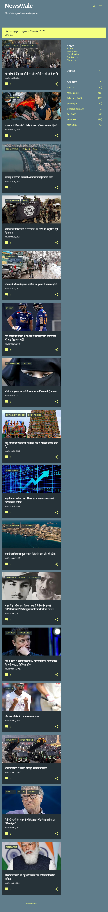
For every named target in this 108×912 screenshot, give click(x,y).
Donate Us (72, 51)
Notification (73, 54)
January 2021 (74, 103)
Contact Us (72, 57)
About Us (71, 60)
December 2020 (75, 109)
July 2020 (71, 114)
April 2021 (72, 87)
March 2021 (73, 93)
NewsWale (19, 5)
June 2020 (72, 119)
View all (9, 35)
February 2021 (74, 98)
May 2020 (72, 125)
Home (70, 48)
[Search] (94, 6)
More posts (31, 904)
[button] (56, 84)
